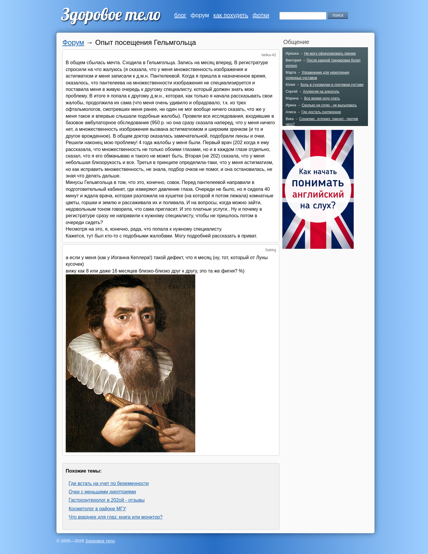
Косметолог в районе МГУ (97, 508)
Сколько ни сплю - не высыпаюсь (329, 105)
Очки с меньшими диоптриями (102, 491)
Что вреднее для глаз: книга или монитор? (116, 517)
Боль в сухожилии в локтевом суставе (332, 85)
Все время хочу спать (322, 98)
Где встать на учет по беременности (109, 483)
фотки (261, 15)
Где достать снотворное (321, 112)
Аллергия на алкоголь (321, 91)
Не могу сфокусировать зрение (330, 53)
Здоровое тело (100, 541)
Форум (73, 42)
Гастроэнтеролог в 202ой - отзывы (106, 500)
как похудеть (230, 15)
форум (200, 15)
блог (180, 15)
